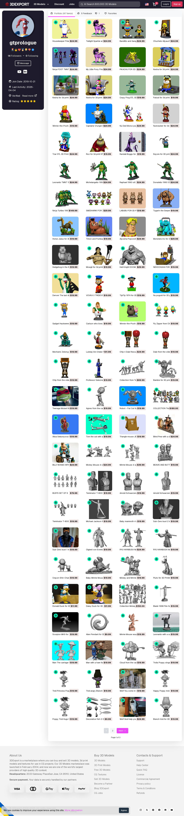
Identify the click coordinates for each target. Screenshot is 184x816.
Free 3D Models (102, 769)
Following (32, 55)
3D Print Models (102, 765)
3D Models (99, 760)
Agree (124, 810)
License (140, 774)
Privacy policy (143, 783)
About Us (15, 755)
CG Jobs (98, 793)
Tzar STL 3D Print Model (63, 154)
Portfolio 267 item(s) (61, 13)
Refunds (140, 793)
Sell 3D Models (102, 779)
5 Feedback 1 (88, 13)
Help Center (142, 765)
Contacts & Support (149, 755)
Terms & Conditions (145, 788)
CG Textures (100, 774)
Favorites (110, 13)
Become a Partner (103, 783)
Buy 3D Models (104, 755)
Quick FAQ (141, 769)
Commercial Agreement (148, 779)
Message (23, 63)
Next (122, 730)
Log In (166, 4)
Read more (29, 95)
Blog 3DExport (101, 788)
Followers (14, 55)
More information (73, 810)
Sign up (177, 4)
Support (140, 760)
